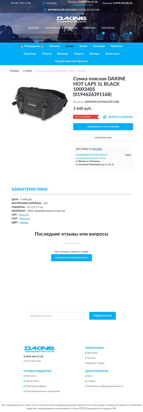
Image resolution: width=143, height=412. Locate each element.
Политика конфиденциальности (105, 386)
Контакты (108, 28)
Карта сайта (32, 381)
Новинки (89, 28)
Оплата (91, 358)
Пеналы (46, 53)
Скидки (91, 381)
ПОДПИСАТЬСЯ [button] (102, 316)
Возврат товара (95, 363)
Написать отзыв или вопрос (71, 258)
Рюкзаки (54, 46)
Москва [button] (97, 149)
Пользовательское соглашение (43, 391)
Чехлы (83, 46)
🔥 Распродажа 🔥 (32, 46)
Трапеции (99, 46)
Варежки (62, 53)
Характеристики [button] (103, 138)
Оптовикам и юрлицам (61, 28)
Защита (78, 53)
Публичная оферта (36, 386)
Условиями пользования (68, 326)
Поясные (24, 215)
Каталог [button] (33, 28)
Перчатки (116, 46)
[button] (82, 4)
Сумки (70, 46)
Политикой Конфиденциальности (88, 323)
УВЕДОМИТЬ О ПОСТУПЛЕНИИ (103, 127)
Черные (24, 222)
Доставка (92, 353)
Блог (90, 376)
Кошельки (30, 53)
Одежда (94, 53)
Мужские (25, 218)
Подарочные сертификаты (71, 61)
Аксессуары (112, 53)
